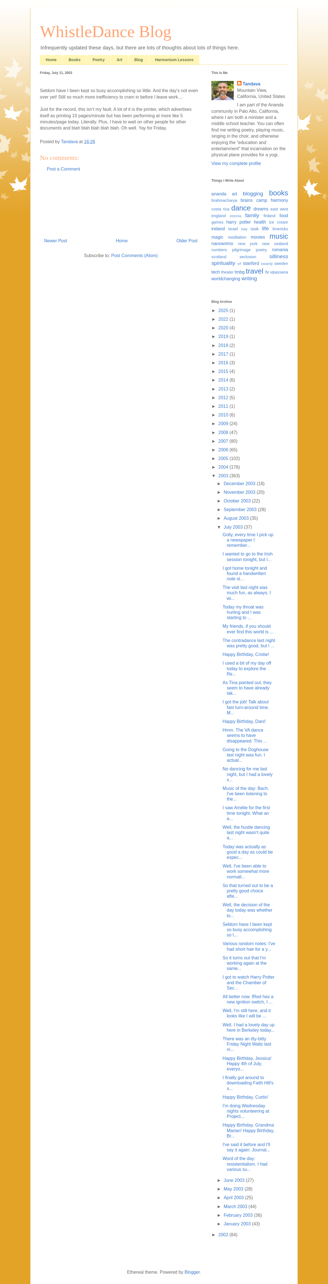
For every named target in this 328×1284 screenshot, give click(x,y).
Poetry (99, 60)
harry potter (238, 222)
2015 (224, 371)
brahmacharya (224, 200)
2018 (224, 345)
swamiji (267, 264)
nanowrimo (222, 243)
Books (75, 60)
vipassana (279, 272)
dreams (261, 209)
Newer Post (55, 240)
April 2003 (234, 1197)
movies (258, 237)
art (234, 193)
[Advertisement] (121, 208)
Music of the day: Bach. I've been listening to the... (246, 793)
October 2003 (238, 501)
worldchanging (225, 278)
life (265, 228)
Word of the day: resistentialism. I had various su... (245, 1164)
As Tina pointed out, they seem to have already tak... (247, 688)
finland (269, 216)
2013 (224, 389)
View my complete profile (236, 163)
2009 (224, 423)
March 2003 (236, 1206)
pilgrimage (241, 250)
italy (244, 229)
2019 (224, 336)
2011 (224, 406)
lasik (255, 229)
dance (241, 208)
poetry (261, 250)
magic (217, 237)
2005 (224, 458)
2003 (224, 475)
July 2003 (234, 527)
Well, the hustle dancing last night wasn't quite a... (246, 832)
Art (119, 60)
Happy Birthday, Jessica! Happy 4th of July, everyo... (247, 1063)
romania (280, 249)
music (278, 236)
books (278, 193)
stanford (251, 263)
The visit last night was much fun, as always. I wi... (247, 592)
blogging (253, 194)
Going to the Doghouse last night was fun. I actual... (246, 755)
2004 (224, 467)
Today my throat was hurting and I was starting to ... (243, 612)
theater (227, 272)
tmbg (240, 272)
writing (249, 278)
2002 (224, 1234)
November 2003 (240, 492)
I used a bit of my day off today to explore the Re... (247, 668)
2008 (224, 432)
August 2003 (237, 518)
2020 (224, 327)
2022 (224, 319)
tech (215, 272)
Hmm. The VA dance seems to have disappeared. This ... (245, 735)
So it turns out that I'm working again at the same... (245, 963)
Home (51, 60)
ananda (218, 193)
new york (247, 243)
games (217, 222)
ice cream (278, 222)
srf (239, 264)
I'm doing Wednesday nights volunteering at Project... (246, 1111)
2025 (224, 310)
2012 (224, 397)
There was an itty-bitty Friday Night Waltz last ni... (247, 1044)
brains (246, 200)
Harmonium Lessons (174, 60)
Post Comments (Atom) (134, 255)
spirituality (223, 263)
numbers (219, 250)
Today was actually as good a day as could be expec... (248, 852)
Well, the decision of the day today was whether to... (247, 910)
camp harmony (272, 200)
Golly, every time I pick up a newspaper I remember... (248, 540)
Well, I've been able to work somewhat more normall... (246, 871)
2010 (224, 415)
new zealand (275, 243)
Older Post (186, 240)
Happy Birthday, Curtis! (245, 1097)
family (252, 215)
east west (279, 209)
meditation (237, 237)
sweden (281, 263)
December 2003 (240, 483)
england (218, 216)
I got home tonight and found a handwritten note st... (245, 573)
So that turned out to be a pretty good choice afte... (248, 891)
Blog (138, 60)
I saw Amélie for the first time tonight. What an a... (246, 813)
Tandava (252, 84)
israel (233, 229)
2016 (224, 362)
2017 (224, 354)
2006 (224, 449)
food (283, 215)
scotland (218, 257)
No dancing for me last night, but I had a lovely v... (248, 774)
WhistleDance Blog (106, 31)
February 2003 (239, 1215)
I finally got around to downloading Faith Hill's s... (248, 1083)
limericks (280, 229)
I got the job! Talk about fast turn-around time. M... (246, 707)
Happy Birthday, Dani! (244, 721)
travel (255, 271)
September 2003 (241, 509)
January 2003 (238, 1223)
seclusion (248, 257)
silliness (278, 256)
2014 (224, 380)
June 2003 (235, 1180)
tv (267, 272)
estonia (235, 216)
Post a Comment (63, 169)
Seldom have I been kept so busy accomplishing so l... (247, 929)
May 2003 (234, 1189)
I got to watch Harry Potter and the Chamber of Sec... (248, 982)
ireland (218, 228)
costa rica (220, 209)
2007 (224, 441)
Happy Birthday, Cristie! (246, 654)
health (260, 222)
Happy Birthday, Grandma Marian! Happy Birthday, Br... (248, 1130)
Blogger (192, 1272)
